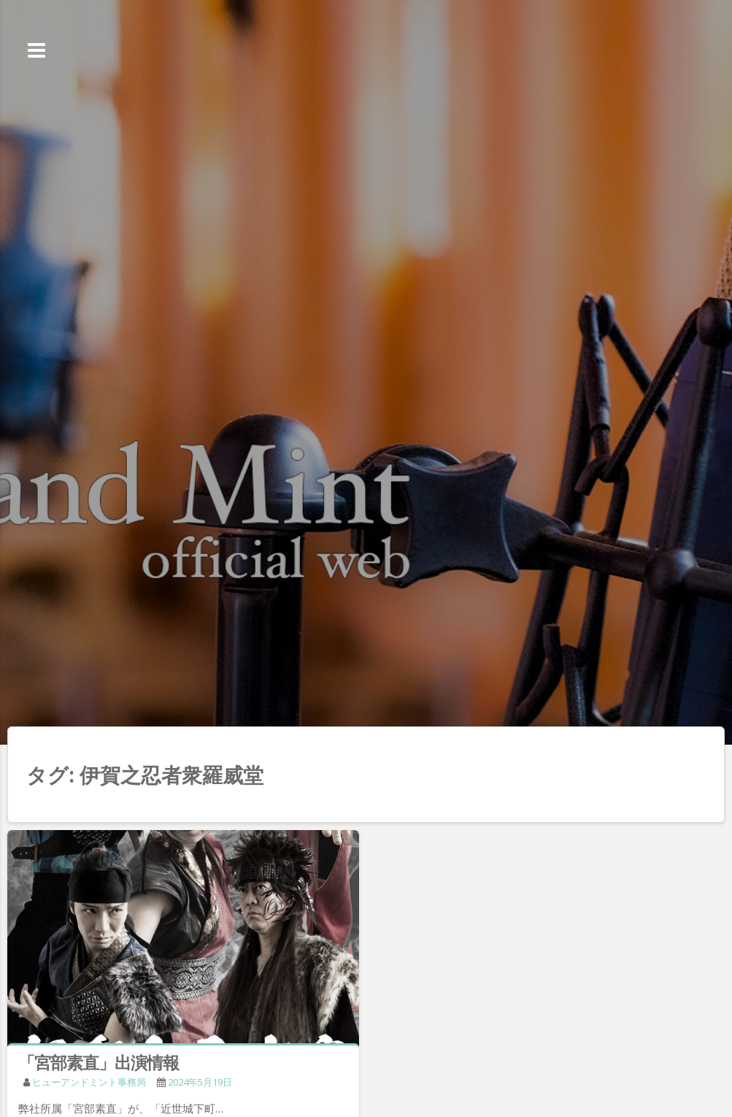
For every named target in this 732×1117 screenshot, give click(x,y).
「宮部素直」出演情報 (98, 1062)
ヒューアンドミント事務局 (89, 1082)
